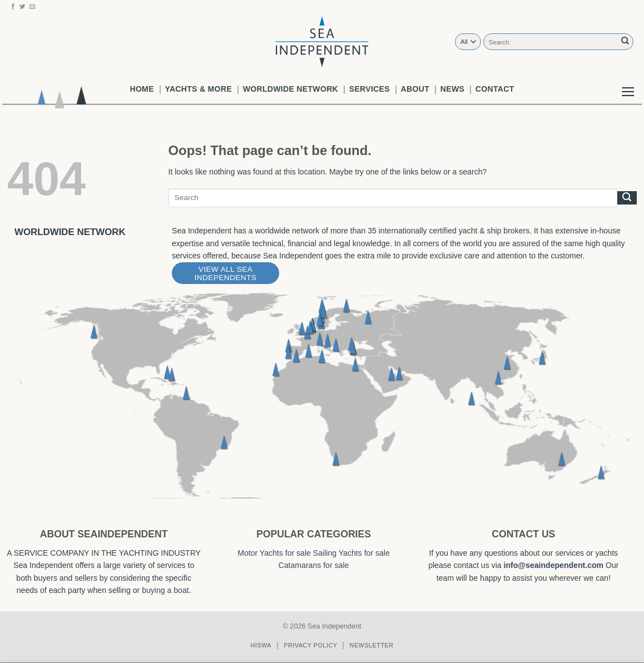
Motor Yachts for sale (274, 553)
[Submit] (625, 41)
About (415, 88)
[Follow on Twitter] (22, 6)
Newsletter (372, 645)
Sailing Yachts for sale (351, 553)
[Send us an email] (32, 6)
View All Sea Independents (226, 273)
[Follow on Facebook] (13, 6)
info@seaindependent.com (554, 565)
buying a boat (165, 590)
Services (369, 88)
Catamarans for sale (314, 565)
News (452, 88)
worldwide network (290, 88)
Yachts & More (198, 88)
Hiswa (260, 645)
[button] (628, 82)
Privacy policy (310, 645)
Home (141, 88)
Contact (494, 88)
